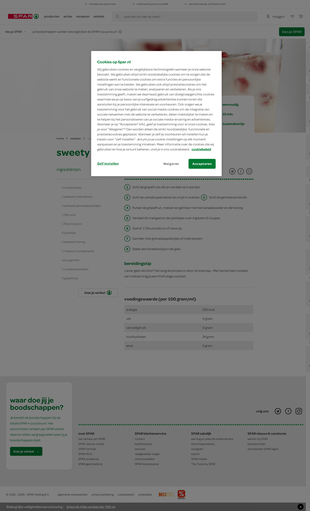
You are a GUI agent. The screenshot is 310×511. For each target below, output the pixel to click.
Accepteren (202, 163)
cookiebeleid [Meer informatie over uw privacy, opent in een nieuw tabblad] (201, 149)
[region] (156, 113)
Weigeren (171, 163)
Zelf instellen (108, 163)
